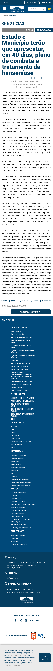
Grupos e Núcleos (17, 387)
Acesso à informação (18, 455)
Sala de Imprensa (17, 445)
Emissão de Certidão (18, 502)
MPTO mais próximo (18, 508)
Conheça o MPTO (19, 327)
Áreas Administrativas (19, 390)
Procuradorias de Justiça (20, 363)
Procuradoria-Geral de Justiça (22, 337)
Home (4, 16)
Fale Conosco (17, 531)
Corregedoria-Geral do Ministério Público (23, 356)
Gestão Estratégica (18, 467)
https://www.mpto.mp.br (18, 655)
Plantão (14, 476)
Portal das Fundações (19, 511)
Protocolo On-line (17, 514)
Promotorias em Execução (20, 485)
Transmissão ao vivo (18, 525)
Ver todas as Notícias (31, 311)
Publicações (15, 439)
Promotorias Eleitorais (19, 369)
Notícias (14, 427)
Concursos (15, 461)
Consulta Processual (18, 493)
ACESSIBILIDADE (32, 2)
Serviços (15, 488)
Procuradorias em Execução (21, 482)
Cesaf (13, 419)
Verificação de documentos (21, 528)
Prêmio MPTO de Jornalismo (21, 442)
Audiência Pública (17, 458)
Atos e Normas (18, 394)
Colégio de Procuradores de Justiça (21, 346)
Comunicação (17, 422)
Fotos (13, 448)
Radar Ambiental (17, 517)
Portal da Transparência (20, 479)
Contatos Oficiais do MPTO (20, 544)
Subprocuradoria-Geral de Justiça (20, 341)
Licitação (14, 470)
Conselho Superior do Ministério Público (22, 351)
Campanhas (15, 436)
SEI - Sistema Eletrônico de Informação (20, 521)
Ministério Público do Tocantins (22, 398)
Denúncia (14, 496)
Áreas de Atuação (17, 334)
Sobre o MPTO (16, 331)
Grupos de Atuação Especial (21, 384)
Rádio (13, 433)
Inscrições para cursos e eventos (23, 505)
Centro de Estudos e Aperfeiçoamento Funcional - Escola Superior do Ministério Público (21, 375)
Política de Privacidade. (13, 665)
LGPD (13, 473)
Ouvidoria (14, 360)
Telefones (14, 541)
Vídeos (13, 430)
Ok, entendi (45, 657)
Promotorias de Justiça (19, 366)
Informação (17, 451)
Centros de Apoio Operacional (22, 381)
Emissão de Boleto (17, 499)
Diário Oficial (16, 464)
